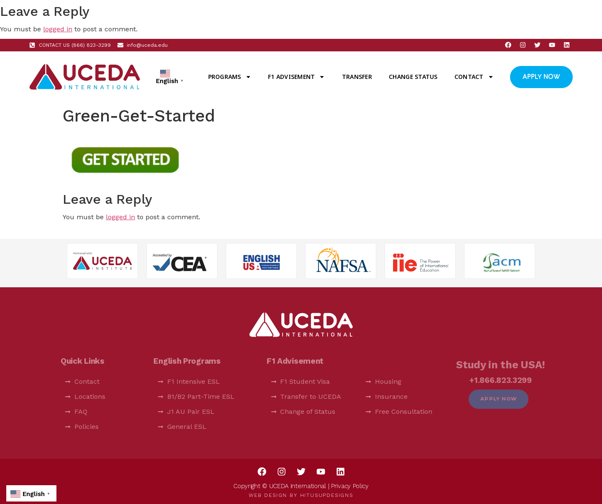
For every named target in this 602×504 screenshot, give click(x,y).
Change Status (413, 77)
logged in (57, 29)
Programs (229, 77)
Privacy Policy (350, 486)
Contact (474, 77)
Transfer (357, 77)
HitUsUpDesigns (326, 495)
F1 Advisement (296, 77)
